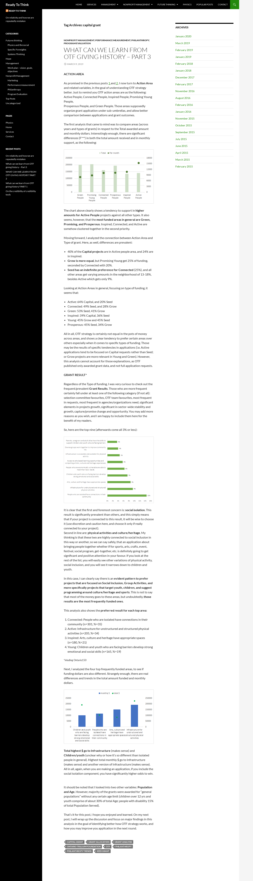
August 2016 (182, 98)
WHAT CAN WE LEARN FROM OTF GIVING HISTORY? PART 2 (21, 175)
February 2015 (184, 166)
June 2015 (181, 145)
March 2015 (182, 159)
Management (108, 4)
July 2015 (181, 139)
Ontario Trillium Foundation (84, 846)
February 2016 (184, 104)
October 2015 (183, 125)
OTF (108, 846)
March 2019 (182, 43)
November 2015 (185, 118)
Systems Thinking (16, 54)
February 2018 (184, 63)
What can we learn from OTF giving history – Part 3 (107, 53)
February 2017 (184, 84)
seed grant (103, 851)
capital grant (75, 842)
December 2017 (184, 77)
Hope (8, 58)
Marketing (13, 80)
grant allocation (98, 842)
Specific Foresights (17, 49)
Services (91, 4)
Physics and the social (18, 45)
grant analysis (123, 842)
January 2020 (183, 36)
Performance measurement (112, 40)
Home (79, 4)
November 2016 (185, 91)
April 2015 (181, 152)
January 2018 (183, 70)
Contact (223, 4)
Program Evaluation (77, 43)
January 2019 (183, 56)
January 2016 (183, 111)
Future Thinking (166, 4)
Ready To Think (17, 4)
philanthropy (123, 846)
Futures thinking (14, 40)
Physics (187, 4)
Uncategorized (13, 103)
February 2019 (184, 50)
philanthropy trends (79, 851)
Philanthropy (140, 40)
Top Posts (10, 98)
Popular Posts (204, 4)
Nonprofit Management (136, 4)
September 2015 (185, 132)
